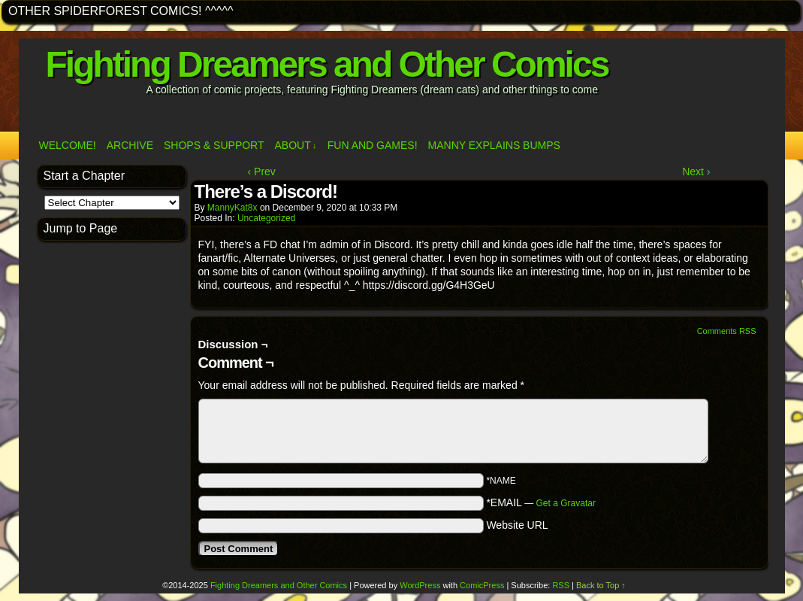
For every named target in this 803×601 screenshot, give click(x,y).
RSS (560, 585)
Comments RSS (726, 330)
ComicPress (482, 585)
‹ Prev (262, 171)
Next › (696, 171)
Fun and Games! (373, 145)
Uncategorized (266, 218)
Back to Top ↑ (601, 585)
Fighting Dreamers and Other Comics (327, 64)
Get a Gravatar (566, 503)
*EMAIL (541, 502)
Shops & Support (214, 145)
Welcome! (67, 145)
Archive (130, 145)
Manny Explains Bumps (494, 145)
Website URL (517, 525)
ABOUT (296, 145)
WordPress (420, 585)
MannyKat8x (232, 207)
